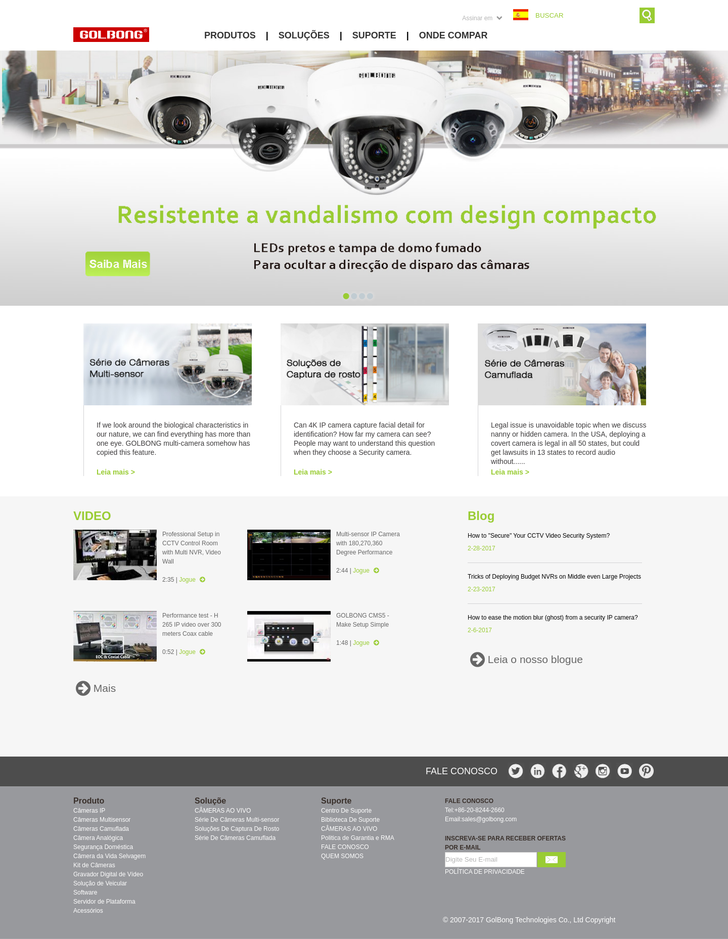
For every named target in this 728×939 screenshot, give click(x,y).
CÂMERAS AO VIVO (223, 810)
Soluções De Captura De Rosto (237, 828)
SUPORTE (374, 35)
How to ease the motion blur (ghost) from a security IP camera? (553, 617)
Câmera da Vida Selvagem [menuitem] (109, 856)
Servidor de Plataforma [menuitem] (104, 901)
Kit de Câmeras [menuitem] (94, 865)
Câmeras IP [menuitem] (89, 810)
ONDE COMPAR (453, 35)
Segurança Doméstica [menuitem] (103, 847)
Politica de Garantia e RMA (357, 837)
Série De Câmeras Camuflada (235, 837)
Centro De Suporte (346, 810)
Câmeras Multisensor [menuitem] (101, 819)
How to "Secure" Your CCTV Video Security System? (539, 535)
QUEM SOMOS (342, 856)
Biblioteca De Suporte (350, 819)
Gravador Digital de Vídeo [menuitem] (108, 874)
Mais (103, 688)
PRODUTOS (230, 35)
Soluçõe (210, 800)
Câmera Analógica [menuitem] (98, 837)
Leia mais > (116, 472)
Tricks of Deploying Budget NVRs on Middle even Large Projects (554, 576)
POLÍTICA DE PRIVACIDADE (485, 871)
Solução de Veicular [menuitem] (100, 883)
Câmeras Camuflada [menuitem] (101, 828)
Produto (88, 800)
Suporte (336, 800)
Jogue (192, 579)
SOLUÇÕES (304, 35)
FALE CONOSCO (345, 847)
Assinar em (477, 18)
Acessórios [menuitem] (88, 910)
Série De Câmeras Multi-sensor (237, 819)
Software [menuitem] (85, 892)
